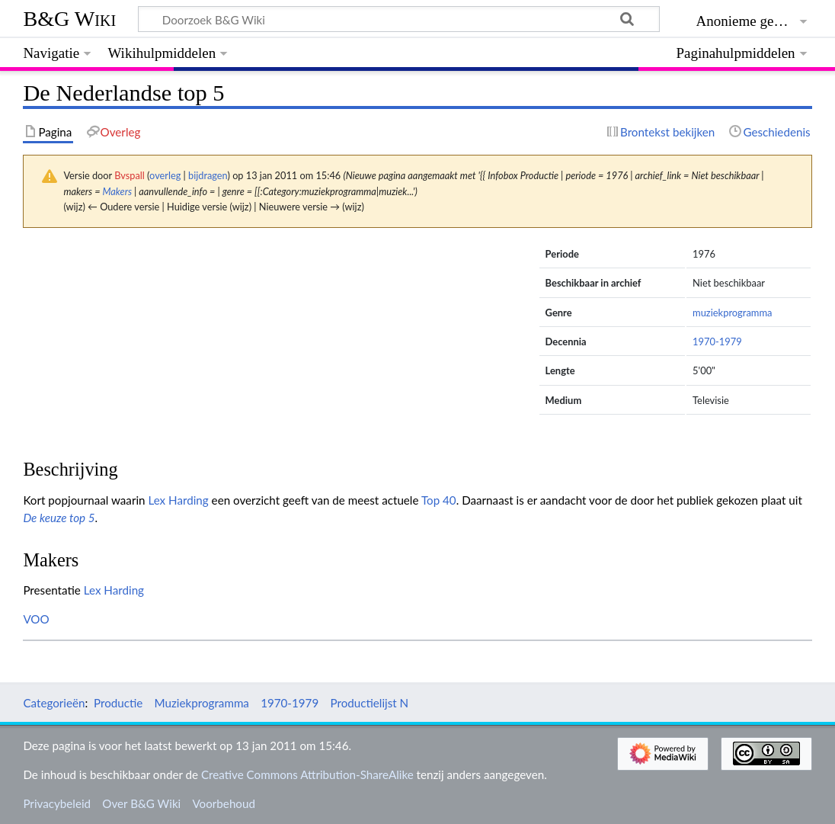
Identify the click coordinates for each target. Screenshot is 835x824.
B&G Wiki (69, 18)
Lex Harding (178, 500)
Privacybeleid (57, 803)
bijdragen (207, 175)
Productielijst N (369, 703)
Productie (118, 703)
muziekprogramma (732, 312)
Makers (118, 191)
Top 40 (438, 500)
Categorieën (54, 703)
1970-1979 (717, 341)
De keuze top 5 (58, 517)
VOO (36, 619)
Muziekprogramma (202, 703)
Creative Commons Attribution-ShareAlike (307, 774)
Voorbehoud (223, 803)
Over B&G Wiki (141, 803)
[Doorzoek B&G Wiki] (398, 19)
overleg (165, 175)
